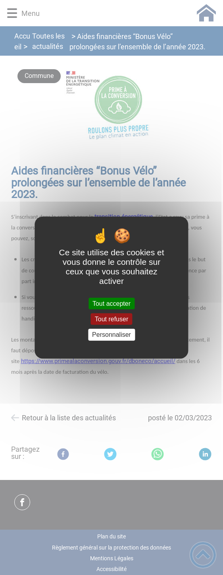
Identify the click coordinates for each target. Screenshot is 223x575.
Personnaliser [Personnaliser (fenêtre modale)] (111, 334)
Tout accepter (111, 303)
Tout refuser (111, 319)
